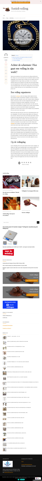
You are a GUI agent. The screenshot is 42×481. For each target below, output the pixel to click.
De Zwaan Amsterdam (32, 295)
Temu (22, 462)
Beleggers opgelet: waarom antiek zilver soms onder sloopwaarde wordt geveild (18, 268)
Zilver (4, 318)
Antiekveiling (19, 8)
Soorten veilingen (26, 212)
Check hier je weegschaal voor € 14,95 (21, 2)
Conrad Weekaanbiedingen (26, 465)
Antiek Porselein (6, 316)
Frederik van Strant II (7, 328)
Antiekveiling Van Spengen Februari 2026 (10, 263)
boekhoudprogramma (8, 472)
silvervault (16, 46)
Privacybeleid (22, 479)
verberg (17, 55)
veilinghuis (18, 95)
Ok (18, 479)
